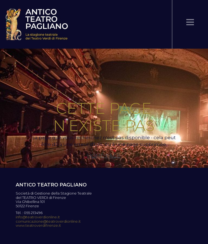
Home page (104, 156)
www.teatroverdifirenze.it (38, 225)
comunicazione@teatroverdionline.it (48, 221)
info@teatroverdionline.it (38, 217)
